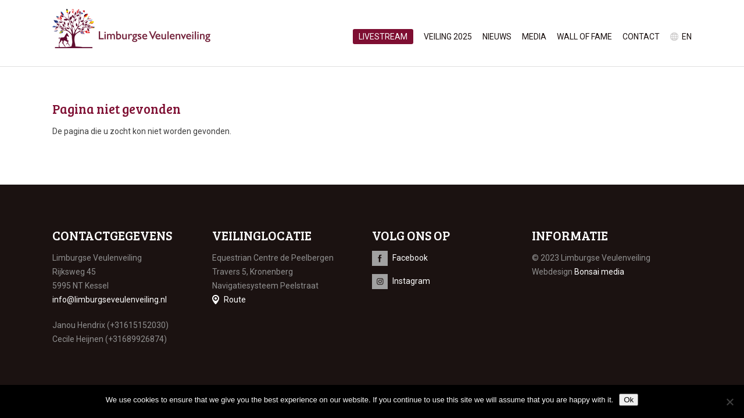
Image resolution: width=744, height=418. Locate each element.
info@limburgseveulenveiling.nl (109, 299)
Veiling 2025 (448, 36)
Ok (629, 399)
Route (235, 299)
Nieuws (497, 36)
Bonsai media (599, 271)
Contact (641, 36)
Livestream (383, 36)
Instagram (411, 281)
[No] (729, 402)
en (687, 36)
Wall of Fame (584, 36)
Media (534, 36)
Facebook (410, 257)
